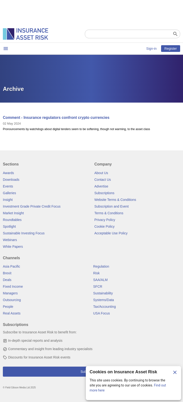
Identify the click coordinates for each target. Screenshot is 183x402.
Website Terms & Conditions (115, 200)
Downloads (11, 180)
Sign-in (151, 48)
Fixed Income (13, 286)
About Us (101, 173)
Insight (8, 200)
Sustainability (103, 293)
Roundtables (12, 220)
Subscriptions (104, 193)
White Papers (13, 246)
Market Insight (13, 213)
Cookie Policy (104, 226)
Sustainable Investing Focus (24, 233)
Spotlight (9, 226)
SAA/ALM (100, 280)
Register (170, 48)
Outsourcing (12, 300)
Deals (7, 280)
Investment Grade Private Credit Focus (32, 206)
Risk (96, 273)
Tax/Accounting (104, 306)
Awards (8, 173)
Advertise (101, 186)
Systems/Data (103, 300)
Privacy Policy (104, 220)
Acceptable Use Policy (110, 233)
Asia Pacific (11, 266)
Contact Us (102, 180)
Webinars (10, 240)
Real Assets (11, 313)
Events (8, 186)
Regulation (101, 266)
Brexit (7, 273)
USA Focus (101, 313)
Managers (10, 293)
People (8, 306)
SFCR (97, 286)
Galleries (9, 193)
